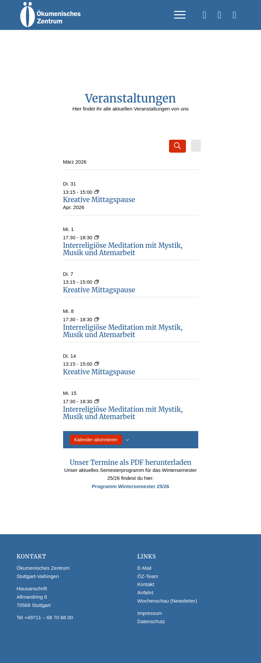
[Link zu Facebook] (205, 15)
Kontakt (145, 584)
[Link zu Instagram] (219, 15)
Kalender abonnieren (96, 439)
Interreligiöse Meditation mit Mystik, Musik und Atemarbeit (123, 249)
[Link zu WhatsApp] (234, 15)
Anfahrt (145, 592)
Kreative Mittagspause (99, 199)
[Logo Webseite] (50, 15)
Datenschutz (151, 621)
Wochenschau (153, 601)
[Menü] (176, 15)
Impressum (149, 613)
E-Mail (144, 568)
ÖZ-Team (147, 576)
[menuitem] (176, 15)
